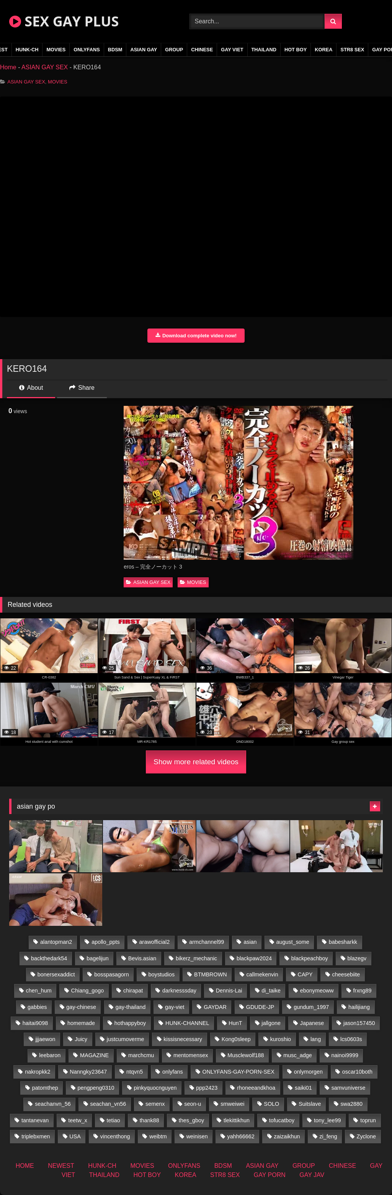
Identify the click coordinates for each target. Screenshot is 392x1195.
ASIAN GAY (143, 49)
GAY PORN (270, 1175)
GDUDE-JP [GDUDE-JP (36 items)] (260, 1007)
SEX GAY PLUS (64, 21)
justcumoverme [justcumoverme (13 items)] (125, 1039)
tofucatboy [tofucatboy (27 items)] (281, 1120)
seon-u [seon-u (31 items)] (192, 1104)
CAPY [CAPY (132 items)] (305, 974)
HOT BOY (295, 49)
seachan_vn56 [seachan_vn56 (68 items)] (108, 1104)
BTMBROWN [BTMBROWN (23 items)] (210, 974)
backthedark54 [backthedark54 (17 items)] (49, 958)
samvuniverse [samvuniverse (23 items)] (349, 1088)
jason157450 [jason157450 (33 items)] (359, 1023)
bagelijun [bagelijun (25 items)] (98, 958)
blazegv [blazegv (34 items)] (357, 958)
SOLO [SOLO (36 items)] (271, 1104)
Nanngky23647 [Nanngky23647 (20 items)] (88, 1072)
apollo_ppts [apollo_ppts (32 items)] (105, 942)
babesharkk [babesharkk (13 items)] (343, 942)
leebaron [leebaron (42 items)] (49, 1055)
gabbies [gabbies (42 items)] (37, 1007)
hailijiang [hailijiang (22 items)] (359, 1007)
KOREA (323, 49)
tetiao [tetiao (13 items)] (113, 1120)
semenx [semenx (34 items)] (155, 1104)
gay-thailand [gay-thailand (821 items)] (130, 1007)
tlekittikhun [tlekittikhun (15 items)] (237, 1120)
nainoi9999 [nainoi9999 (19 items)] (345, 1055)
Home (8, 67)
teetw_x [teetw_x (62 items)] (77, 1120)
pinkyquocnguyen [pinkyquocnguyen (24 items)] (155, 1088)
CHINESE (202, 49)
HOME (25, 1165)
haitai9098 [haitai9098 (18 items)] (35, 1023)
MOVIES (55, 49)
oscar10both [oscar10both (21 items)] (357, 1072)
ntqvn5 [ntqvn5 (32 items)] (134, 1072)
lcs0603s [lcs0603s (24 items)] (351, 1039)
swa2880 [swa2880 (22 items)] (351, 1104)
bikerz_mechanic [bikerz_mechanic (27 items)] (196, 958)
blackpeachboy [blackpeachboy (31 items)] (309, 958)
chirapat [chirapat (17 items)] (133, 990)
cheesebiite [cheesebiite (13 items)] (346, 974)
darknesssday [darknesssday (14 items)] (179, 990)
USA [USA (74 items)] (75, 1136)
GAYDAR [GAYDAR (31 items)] (215, 1007)
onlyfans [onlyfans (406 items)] (172, 1072)
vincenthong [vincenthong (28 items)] (115, 1136)
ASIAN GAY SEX (44, 67)
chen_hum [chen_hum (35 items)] (39, 990)
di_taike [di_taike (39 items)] (271, 990)
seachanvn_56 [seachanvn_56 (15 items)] (53, 1104)
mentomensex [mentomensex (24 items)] (190, 1055)
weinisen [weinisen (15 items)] (197, 1136)
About (31, 387)
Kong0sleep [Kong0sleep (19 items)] (236, 1039)
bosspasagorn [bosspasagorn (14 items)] (111, 974)
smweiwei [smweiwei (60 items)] (232, 1104)
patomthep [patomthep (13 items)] (45, 1088)
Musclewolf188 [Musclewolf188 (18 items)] (245, 1055)
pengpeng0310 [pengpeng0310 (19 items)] (96, 1088)
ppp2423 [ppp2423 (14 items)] (206, 1088)
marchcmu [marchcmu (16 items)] (141, 1055)
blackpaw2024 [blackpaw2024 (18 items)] (254, 958)
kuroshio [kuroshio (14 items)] (280, 1039)
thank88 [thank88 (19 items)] (149, 1120)
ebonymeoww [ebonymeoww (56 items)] (317, 990)
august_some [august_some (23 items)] (292, 942)
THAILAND (264, 49)
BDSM (115, 49)
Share (82, 387)
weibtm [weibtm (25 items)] (158, 1136)
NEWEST (61, 1165)
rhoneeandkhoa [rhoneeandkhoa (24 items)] (256, 1088)
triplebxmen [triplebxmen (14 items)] (35, 1136)
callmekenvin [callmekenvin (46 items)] (262, 974)
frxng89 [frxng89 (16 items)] (362, 990)
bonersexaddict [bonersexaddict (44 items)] (56, 974)
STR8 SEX (352, 49)
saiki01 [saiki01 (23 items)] (303, 1088)
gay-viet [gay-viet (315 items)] (174, 1007)
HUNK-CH (27, 49)
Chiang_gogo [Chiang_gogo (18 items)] (87, 990)
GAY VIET (232, 49)
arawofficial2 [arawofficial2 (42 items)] (154, 942)
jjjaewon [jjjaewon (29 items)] (45, 1039)
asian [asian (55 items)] (249, 942)
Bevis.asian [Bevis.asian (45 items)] (142, 958)
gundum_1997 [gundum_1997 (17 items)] (311, 1007)
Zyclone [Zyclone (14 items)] (366, 1136)
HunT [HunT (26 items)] (235, 1023)
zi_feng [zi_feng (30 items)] (328, 1136)
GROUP (174, 49)
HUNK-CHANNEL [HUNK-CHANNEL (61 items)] (187, 1023)
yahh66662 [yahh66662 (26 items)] (240, 1136)
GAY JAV (311, 1175)
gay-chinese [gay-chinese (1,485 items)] (81, 1007)
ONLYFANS (87, 49)
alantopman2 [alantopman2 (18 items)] (56, 942)
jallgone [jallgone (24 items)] (271, 1023)
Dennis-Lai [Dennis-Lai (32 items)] (229, 990)
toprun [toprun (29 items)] (368, 1120)
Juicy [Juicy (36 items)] (81, 1039)
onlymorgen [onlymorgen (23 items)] (308, 1072)
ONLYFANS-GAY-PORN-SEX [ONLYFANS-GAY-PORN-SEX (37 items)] (238, 1072)
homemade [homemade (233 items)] (81, 1023)
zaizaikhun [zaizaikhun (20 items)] (287, 1136)
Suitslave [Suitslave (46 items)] (310, 1104)
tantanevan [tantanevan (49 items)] (35, 1120)
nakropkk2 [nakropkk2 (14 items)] (37, 1072)
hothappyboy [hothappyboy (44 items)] (130, 1023)
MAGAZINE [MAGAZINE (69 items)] (94, 1055)
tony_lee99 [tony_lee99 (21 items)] (327, 1120)
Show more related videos (196, 762)
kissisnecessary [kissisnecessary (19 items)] (182, 1039)
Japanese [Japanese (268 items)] (312, 1023)
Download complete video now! (196, 335)
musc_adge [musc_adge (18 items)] (297, 1055)
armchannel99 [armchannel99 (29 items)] (206, 942)
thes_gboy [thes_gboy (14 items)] (191, 1120)
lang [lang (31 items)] (315, 1039)
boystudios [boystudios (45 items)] (161, 974)
